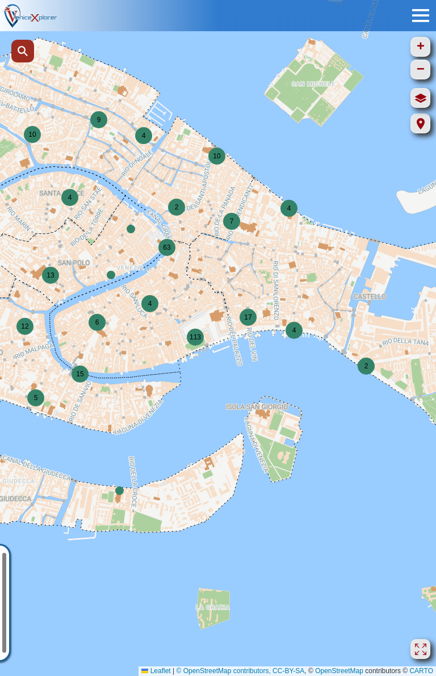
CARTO (421, 671)
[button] (176, 207)
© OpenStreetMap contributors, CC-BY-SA (240, 671)
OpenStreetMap (339, 671)
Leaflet (155, 671)
